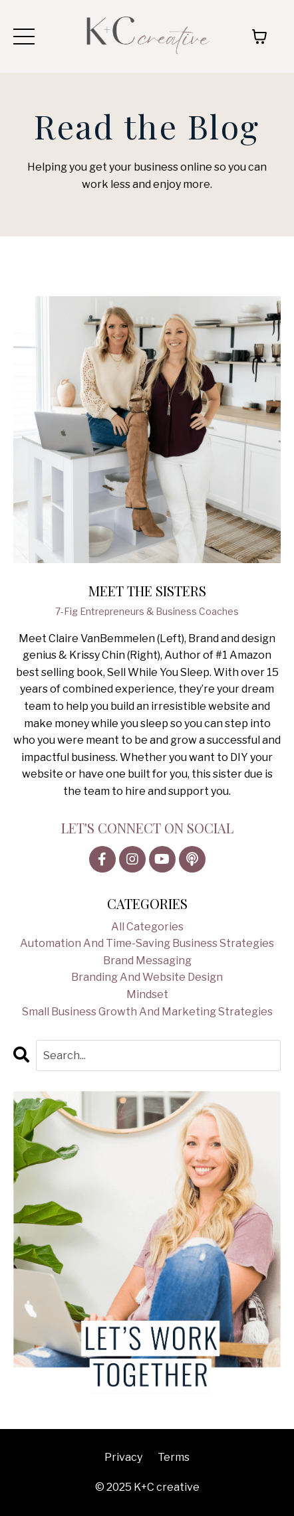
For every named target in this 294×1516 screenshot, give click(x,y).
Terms (174, 1457)
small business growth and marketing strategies (147, 1011)
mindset (147, 994)
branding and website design (147, 977)
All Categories (147, 926)
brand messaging (147, 960)
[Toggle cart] (259, 36)
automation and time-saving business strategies (147, 943)
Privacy (123, 1457)
